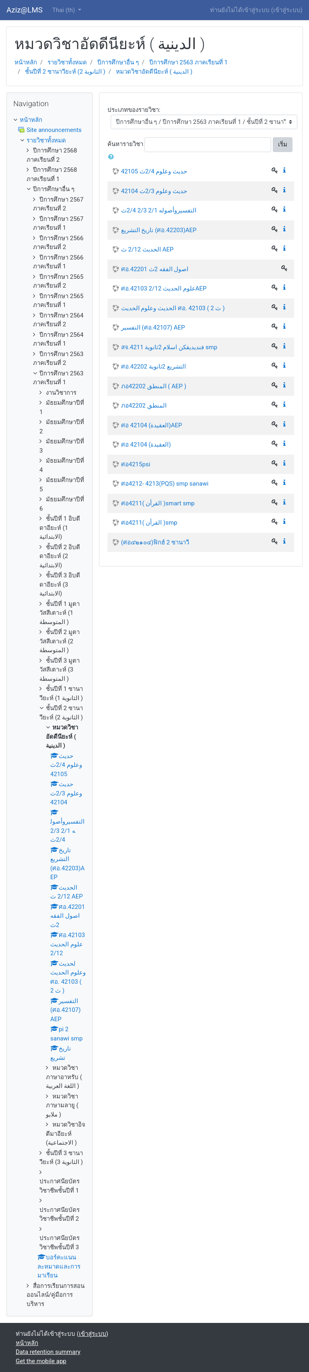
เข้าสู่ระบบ (287, 10)
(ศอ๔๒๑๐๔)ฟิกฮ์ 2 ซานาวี (155, 542)
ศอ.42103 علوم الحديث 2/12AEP (164, 288)
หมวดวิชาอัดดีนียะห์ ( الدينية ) (154, 71)
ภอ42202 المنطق (144, 405)
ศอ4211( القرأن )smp (149, 522)
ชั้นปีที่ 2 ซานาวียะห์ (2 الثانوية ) (65, 71)
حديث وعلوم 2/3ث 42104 (154, 191)
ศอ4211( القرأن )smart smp (158, 503)
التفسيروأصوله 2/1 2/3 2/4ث (158, 210)
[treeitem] (49, 120)
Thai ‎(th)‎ (64, 10)
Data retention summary (48, 1352)
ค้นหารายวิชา (125, 144)
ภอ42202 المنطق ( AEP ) (153, 386)
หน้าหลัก (25, 62)
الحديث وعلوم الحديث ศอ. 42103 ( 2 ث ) (173, 308)
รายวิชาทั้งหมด (67, 62)
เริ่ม (282, 144)
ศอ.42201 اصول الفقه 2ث (155, 269)
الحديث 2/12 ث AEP (147, 249)
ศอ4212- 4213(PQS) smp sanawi (164, 483)
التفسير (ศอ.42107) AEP (153, 327)
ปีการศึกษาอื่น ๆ (118, 62)
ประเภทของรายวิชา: (134, 109)
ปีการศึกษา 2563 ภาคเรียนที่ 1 (188, 62)
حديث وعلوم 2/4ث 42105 (154, 171)
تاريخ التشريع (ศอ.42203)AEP (159, 230)
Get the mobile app (41, 1361)
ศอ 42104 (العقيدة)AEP (151, 425)
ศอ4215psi (135, 464)
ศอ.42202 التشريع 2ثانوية (153, 366)
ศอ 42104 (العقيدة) (146, 444)
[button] (112, 157)
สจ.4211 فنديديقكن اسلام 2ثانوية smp (169, 347)
